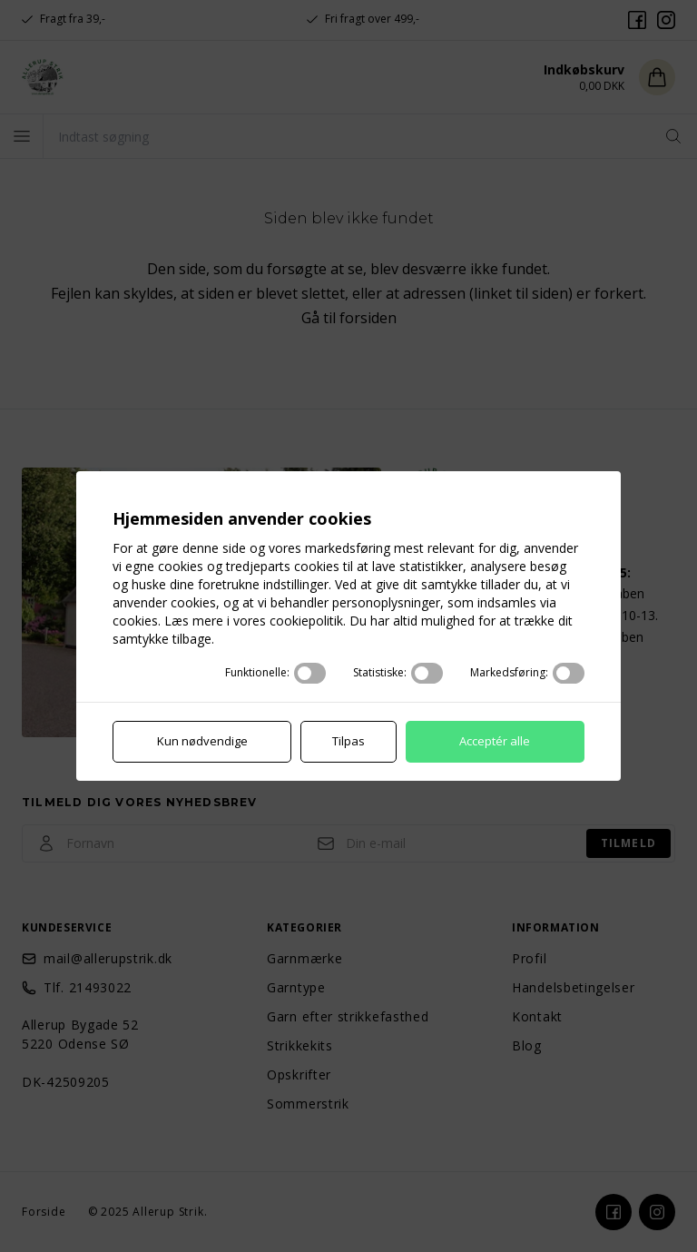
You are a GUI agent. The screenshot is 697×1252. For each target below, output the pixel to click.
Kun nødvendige (203, 742)
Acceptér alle (493, 742)
